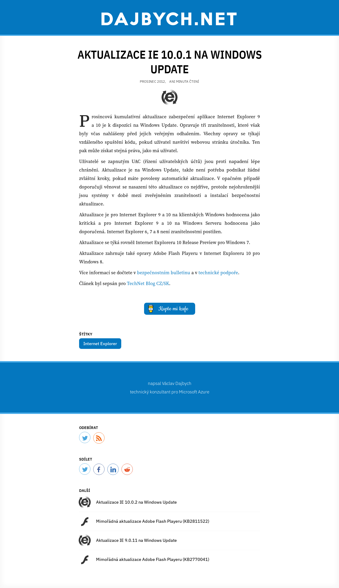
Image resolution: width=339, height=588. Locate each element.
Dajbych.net (169, 18)
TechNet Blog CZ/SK (148, 283)
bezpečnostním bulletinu (163, 272)
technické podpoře (218, 272)
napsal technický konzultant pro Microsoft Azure (169, 387)
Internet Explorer (100, 343)
